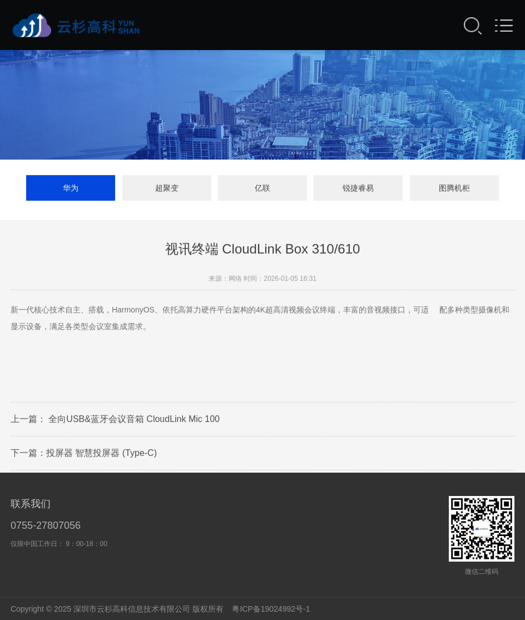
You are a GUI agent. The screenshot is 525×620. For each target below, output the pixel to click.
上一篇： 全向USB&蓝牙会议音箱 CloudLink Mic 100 (115, 423)
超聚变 (167, 190)
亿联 (262, 190)
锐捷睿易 (358, 190)
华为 (70, 190)
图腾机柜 (454, 190)
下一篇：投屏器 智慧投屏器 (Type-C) (84, 457)
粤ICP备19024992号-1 (271, 608)
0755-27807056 (46, 525)
